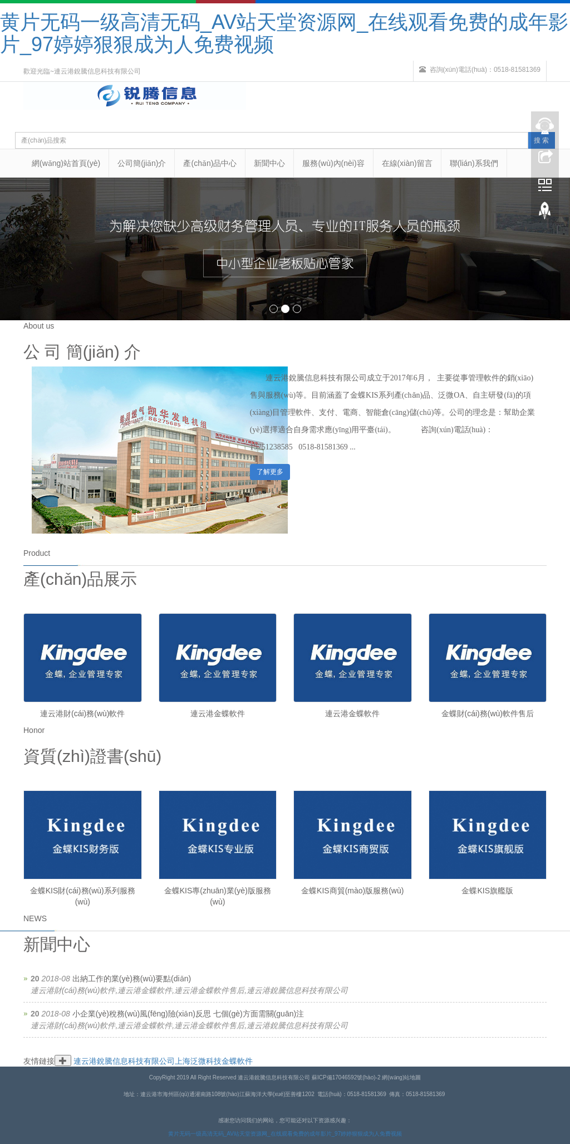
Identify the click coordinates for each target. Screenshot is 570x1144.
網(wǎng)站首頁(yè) (66, 163)
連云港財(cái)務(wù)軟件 (82, 713)
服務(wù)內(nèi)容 (333, 163)
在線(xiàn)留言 (407, 163)
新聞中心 (269, 163)
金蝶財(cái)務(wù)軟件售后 (487, 713)
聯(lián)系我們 (474, 163)
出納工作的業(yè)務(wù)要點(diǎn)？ (131, 978)
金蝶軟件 (237, 1061)
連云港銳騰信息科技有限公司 (124, 1061)
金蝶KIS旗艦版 (487, 890)
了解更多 (270, 472)
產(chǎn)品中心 (210, 163)
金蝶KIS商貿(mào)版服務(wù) (352, 890)
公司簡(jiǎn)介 (141, 163)
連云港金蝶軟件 (217, 713)
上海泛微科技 (198, 1061)
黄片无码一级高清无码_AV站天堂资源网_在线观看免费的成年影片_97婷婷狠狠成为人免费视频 (284, 33)
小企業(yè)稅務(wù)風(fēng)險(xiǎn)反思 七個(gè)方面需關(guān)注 (188, 1013)
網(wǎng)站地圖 (401, 1077)
